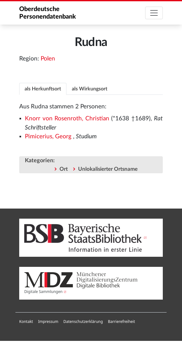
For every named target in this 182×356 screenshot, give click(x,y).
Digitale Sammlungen (43, 291)
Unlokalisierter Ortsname (108, 169)
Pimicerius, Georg (48, 137)
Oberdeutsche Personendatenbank (47, 13)
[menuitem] (26, 321)
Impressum (48, 321)
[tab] (42, 89)
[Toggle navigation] (154, 13)
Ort (64, 169)
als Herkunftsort (43, 88)
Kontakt (26, 321)
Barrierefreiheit (121, 321)
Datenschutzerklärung (83, 321)
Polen (48, 59)
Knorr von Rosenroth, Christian (67, 119)
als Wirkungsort (89, 88)
